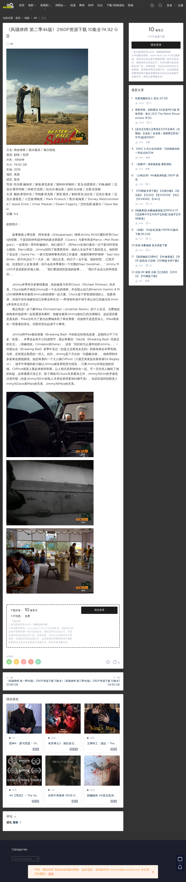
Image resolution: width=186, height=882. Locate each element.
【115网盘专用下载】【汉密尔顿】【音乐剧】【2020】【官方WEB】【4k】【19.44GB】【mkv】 (157, 195)
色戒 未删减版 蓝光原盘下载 (151, 245)
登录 (15, 822)
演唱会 (59, 5)
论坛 (100, 5)
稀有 (82, 5)
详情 (51, 874)
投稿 (130, 5)
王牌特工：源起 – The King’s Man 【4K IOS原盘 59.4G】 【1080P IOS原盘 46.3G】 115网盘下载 (102, 743)
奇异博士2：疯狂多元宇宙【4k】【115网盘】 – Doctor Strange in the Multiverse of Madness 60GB (62, 743)
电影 (31, 5)
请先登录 (99, 610)
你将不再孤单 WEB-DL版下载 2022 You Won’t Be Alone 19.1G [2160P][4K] (62, 795)
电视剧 (44, 5)
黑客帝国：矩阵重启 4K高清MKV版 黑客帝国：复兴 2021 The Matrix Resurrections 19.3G (157, 114)
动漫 (73, 5)
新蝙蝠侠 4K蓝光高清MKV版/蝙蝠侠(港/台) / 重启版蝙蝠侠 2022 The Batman (101, 795)
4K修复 (8, 5)
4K (11, 44)
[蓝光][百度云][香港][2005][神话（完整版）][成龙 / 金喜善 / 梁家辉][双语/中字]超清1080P (157, 133)
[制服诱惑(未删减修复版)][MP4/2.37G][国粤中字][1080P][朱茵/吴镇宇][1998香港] (158, 214)
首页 (22, 5)
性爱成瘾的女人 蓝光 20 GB (151, 98)
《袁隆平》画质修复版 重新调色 (153, 164)
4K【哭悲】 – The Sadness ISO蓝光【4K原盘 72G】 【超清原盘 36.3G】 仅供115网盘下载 (23, 795)
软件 (91, 5)
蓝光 (53, 738)
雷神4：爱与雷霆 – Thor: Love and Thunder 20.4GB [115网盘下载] (24, 743)
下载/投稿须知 (115, 5)
